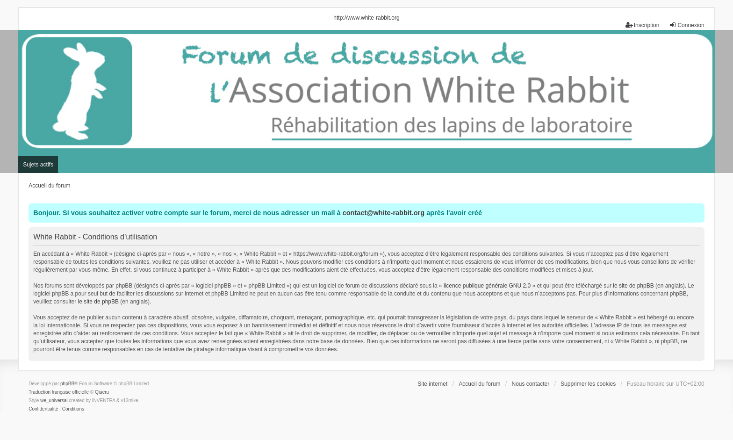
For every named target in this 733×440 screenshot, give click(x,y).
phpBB (67, 383)
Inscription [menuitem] (642, 25)
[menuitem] (43, 409)
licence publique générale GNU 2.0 (487, 285)
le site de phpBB (633, 285)
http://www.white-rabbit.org (366, 17)
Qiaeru (102, 392)
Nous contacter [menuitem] (530, 384)
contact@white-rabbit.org (383, 212)
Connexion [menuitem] (686, 25)
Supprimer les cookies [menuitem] (588, 384)
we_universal (53, 400)
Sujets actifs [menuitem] (38, 164)
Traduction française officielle (59, 392)
